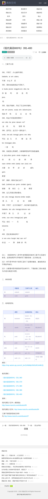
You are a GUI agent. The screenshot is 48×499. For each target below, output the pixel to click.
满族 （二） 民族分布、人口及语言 (13, 455)
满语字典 (8, 9)
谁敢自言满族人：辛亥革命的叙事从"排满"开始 (16, 467)
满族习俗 (39, 23)
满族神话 (39, 12)
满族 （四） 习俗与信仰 (9, 461)
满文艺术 (24, 12)
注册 (45, 3)
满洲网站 (39, 27)
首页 (1, 38)
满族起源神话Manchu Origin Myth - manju (15, 472)
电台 (39, 16)
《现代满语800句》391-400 (12, 394)
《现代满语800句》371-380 (12, 386)
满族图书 (24, 23)
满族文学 (24, 27)
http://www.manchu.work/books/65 (14, 405)
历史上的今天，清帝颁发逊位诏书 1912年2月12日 (17, 478)
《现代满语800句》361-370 (12, 382)
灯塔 (24, 20)
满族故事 (8, 20)
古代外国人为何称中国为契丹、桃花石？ (14, 469)
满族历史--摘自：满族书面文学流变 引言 (14, 481)
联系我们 (39, 31)
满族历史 (39, 9)
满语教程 (8, 31)
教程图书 (24, 9)
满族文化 (8, 12)
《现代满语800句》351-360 (12, 378)
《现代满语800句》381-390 (12, 390)
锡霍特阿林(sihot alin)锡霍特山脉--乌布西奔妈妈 (17, 458)
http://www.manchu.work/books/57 (16, 416)
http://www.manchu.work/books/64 (26, 409)
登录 (40, 3)
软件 (8, 16)
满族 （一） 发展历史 (8, 464)
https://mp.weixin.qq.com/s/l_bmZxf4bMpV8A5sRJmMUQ (22, 365)
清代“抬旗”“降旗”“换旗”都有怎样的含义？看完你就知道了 (19, 475)
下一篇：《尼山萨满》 (35, 425)
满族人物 (39, 20)
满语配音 (24, 31)
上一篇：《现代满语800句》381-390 (14, 425)
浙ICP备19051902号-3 (24, 494)
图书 (24, 16)
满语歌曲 (8, 23)
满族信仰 (8, 27)
